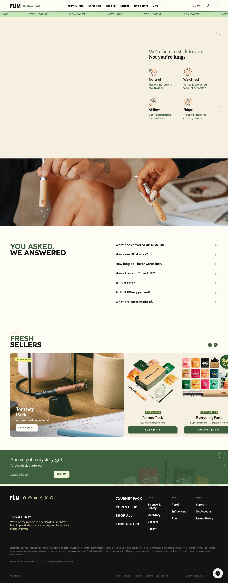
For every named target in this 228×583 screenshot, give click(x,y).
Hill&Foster (200, 576)
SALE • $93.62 (152, 431)
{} (70, 84)
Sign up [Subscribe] (61, 475)
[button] (157, 6)
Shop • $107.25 (26, 429)
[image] (114, 192)
